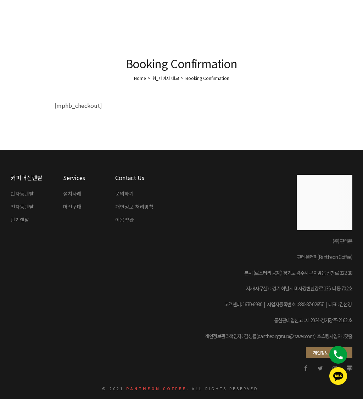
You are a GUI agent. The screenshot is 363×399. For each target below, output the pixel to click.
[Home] (140, 78)
